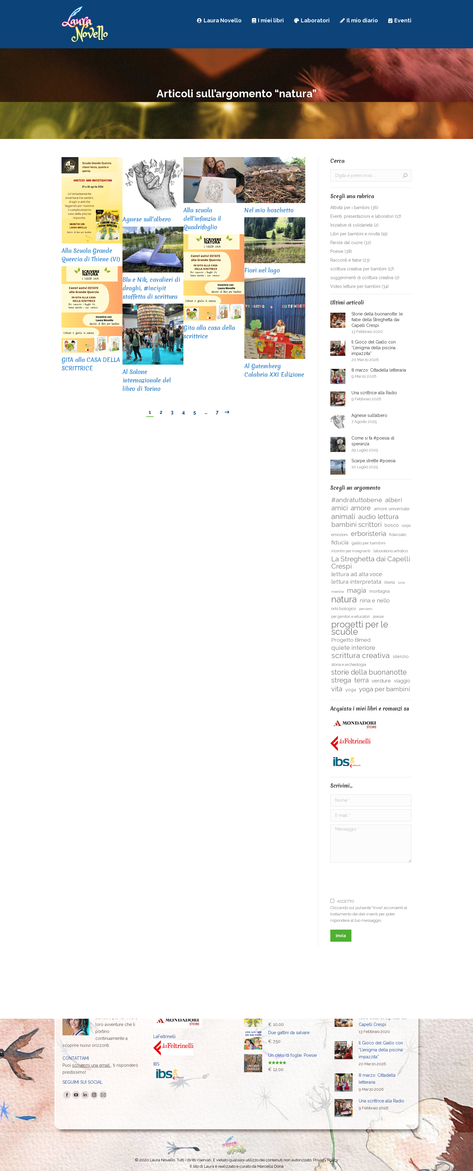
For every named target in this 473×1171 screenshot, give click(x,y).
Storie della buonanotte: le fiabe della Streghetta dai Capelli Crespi (377, 319)
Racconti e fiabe (345, 260)
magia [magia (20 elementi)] (356, 590)
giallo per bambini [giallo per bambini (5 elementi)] (368, 542)
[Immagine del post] (337, 320)
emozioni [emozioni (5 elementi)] (339, 534)
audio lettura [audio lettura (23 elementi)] (378, 516)
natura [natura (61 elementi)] (344, 599)
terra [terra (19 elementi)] (361, 680)
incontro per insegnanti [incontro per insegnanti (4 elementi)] (350, 551)
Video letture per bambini (355, 286)
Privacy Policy (325, 1160)
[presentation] (376, 880)
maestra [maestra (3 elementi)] (337, 591)
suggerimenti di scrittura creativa (361, 277)
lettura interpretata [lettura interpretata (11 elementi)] (356, 582)
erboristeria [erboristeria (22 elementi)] (368, 533)
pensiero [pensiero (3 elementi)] (365, 609)
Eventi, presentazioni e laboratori (362, 216)
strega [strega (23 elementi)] (341, 680)
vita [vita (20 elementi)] (336, 688)
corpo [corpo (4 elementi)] (406, 526)
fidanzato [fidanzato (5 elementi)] (397, 534)
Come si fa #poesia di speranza (372, 441)
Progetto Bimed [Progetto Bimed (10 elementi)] (350, 640)
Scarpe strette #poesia (373, 460)
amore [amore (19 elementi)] (361, 508)
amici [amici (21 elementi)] (339, 507)
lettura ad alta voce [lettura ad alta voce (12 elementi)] (356, 574)
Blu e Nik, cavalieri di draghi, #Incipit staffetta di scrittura (151, 288)
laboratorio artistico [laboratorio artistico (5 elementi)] (390, 550)
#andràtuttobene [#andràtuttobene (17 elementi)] (356, 500)
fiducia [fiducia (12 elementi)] (339, 542)
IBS (156, 1064)
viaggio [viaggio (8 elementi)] (402, 681)
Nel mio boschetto (269, 210)
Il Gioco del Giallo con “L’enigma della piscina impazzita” (373, 348)
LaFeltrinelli (164, 1036)
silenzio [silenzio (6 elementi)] (401, 656)
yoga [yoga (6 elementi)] (350, 689)
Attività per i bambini (350, 207)
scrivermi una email (91, 1065)
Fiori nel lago (262, 270)
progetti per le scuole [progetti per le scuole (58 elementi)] (359, 628)
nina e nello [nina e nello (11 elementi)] (375, 600)
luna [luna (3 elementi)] (401, 582)
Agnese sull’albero (146, 219)
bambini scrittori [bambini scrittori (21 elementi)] (356, 524)
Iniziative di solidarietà (351, 225)
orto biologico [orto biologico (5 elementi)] (343, 608)
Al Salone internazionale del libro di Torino (146, 380)
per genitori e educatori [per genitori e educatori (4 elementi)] (350, 617)
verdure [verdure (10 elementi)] (381, 680)
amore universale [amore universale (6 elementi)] (392, 508)
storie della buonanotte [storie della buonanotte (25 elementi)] (369, 672)
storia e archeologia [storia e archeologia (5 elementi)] (348, 664)
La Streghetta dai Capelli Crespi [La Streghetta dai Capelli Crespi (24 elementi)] (370, 562)
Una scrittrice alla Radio (374, 392)
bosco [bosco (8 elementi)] (392, 525)
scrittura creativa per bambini (358, 268)
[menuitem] (219, 20)
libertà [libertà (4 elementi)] (389, 582)
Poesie (336, 251)
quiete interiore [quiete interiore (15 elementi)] (353, 647)
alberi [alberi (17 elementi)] (393, 500)
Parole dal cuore (346, 242)
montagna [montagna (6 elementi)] (379, 591)
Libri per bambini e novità (355, 233)
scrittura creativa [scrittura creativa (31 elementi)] (360, 655)
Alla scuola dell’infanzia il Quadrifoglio (202, 218)
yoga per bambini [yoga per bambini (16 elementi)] (384, 689)
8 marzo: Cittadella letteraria (378, 370)
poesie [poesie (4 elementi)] (378, 617)
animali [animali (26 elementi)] (343, 516)
